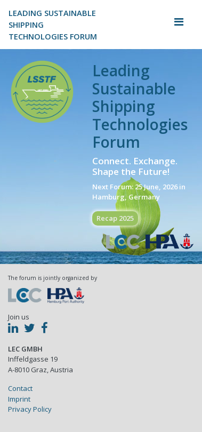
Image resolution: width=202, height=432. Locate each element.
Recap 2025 (115, 218)
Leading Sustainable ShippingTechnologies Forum (53, 24)
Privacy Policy (30, 409)
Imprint (19, 399)
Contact (20, 388)
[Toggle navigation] (178, 24)
